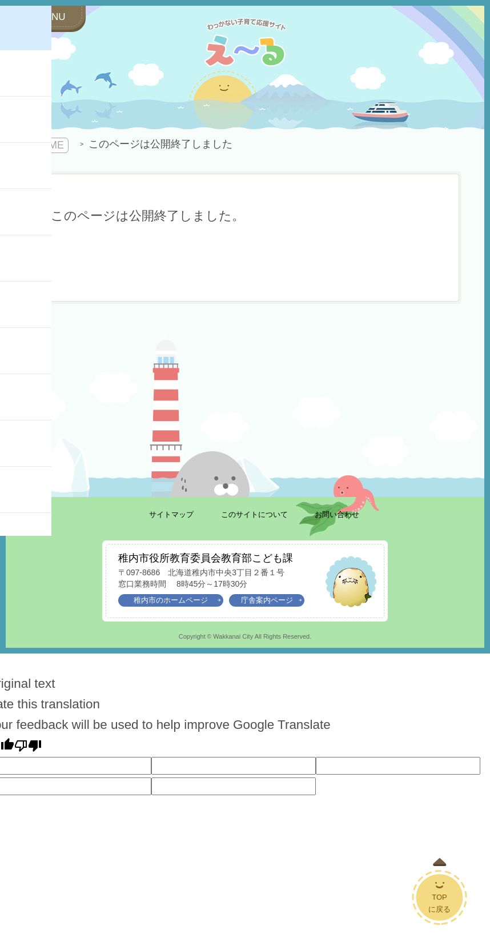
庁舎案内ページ (271, 600)
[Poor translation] (28, 745)
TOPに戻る (439, 903)
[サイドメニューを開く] (46, 18)
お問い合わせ (337, 514)
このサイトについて (254, 514)
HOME (48, 145)
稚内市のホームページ (177, 600)
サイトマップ (171, 514)
